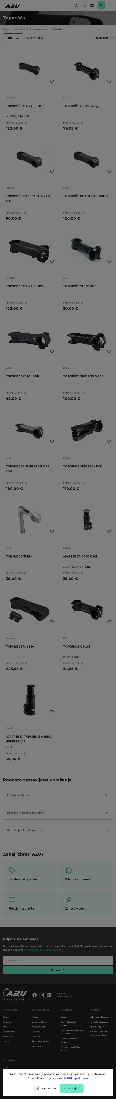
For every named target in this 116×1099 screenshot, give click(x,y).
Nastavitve (46, 1088)
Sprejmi (71, 1088)
